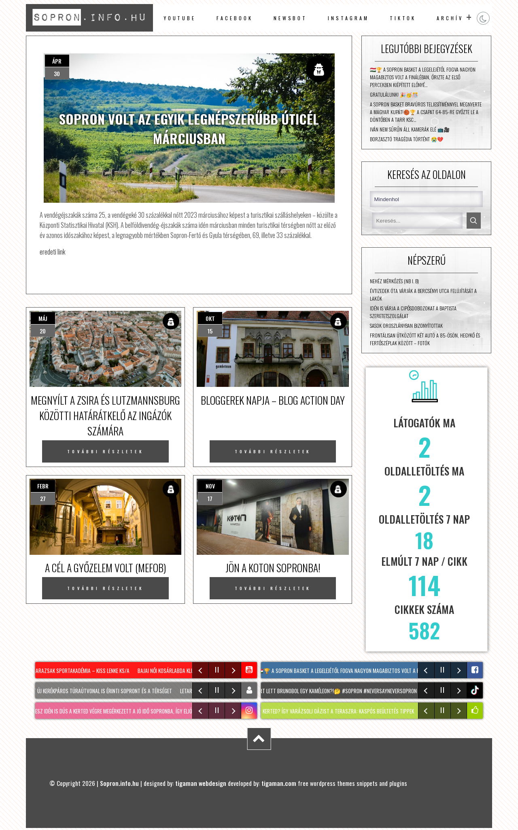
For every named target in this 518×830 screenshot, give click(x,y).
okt (210, 318)
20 (43, 331)
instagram (348, 18)
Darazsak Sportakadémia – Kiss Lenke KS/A (84, 671)
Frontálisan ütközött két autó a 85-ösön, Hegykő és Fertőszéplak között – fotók (425, 339)
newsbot (290, 18)
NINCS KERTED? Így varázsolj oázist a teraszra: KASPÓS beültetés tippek (338, 711)
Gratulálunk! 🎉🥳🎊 (394, 94)
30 (57, 73)
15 (210, 331)
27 (43, 498)
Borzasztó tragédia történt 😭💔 (406, 139)
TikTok (403, 18)
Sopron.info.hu (119, 783)
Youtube (179, 18)
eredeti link (52, 251)
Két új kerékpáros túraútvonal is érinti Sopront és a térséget (104, 691)
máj (42, 318)
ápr (57, 61)
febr (43, 486)
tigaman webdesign (200, 783)
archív (450, 18)
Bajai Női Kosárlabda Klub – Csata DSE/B (186, 671)
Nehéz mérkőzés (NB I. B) (394, 281)
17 (210, 498)
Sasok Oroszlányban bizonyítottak (406, 325)
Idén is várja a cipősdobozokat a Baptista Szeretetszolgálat (413, 312)
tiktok (475, 690)
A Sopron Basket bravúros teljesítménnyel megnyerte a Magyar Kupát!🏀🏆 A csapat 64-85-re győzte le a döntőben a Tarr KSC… (426, 111)
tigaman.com (278, 783)
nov (210, 486)
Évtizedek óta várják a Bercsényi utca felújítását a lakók (423, 294)
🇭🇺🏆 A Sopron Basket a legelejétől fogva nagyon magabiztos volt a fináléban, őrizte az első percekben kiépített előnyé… (423, 77)
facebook (235, 18)
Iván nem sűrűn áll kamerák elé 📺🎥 (410, 129)
